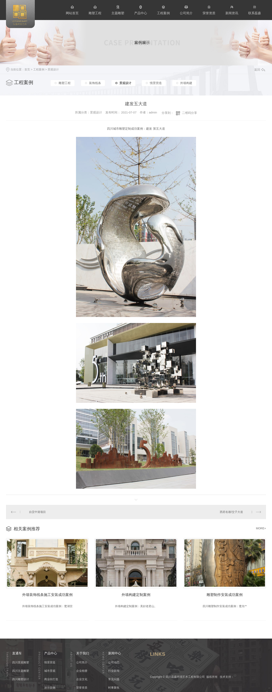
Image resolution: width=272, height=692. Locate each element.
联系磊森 (254, 10)
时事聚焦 (113, 687)
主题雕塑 (117, 10)
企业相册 (81, 670)
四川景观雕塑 (20, 662)
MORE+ (261, 528)
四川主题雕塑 (20, 670)
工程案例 (163, 10)
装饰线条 (95, 83)
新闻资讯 (231, 10)
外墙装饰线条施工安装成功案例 (47, 595)
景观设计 (53, 69)
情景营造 (156, 83)
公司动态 (113, 662)
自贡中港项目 (37, 511)
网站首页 (72, 10)
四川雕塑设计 (20, 679)
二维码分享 (189, 112)
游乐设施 (49, 687)
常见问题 (113, 679)
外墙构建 (186, 83)
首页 (27, 69)
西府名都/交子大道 (231, 511)
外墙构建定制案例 (136, 595)
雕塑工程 (95, 10)
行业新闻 (113, 670)
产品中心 (140, 10)
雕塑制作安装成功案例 (225, 595)
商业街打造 (51, 679)
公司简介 (186, 10)
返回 (259, 69)
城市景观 (49, 670)
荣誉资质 (209, 10)
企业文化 (81, 679)
